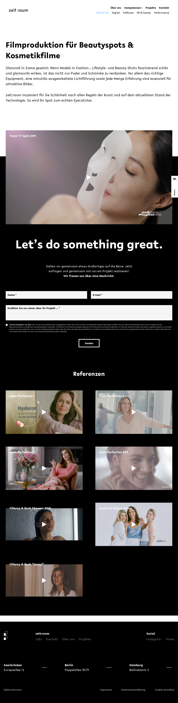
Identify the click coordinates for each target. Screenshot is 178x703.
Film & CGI (102, 12)
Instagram (153, 639)
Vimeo (170, 639)
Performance (161, 12)
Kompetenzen (132, 7)
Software (128, 12)
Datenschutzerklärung (133, 689)
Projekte (151, 7)
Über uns (116, 7)
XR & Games (144, 12)
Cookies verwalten (164, 689)
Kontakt (164, 7)
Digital (116, 12)
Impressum (106, 689)
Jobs (38, 639)
